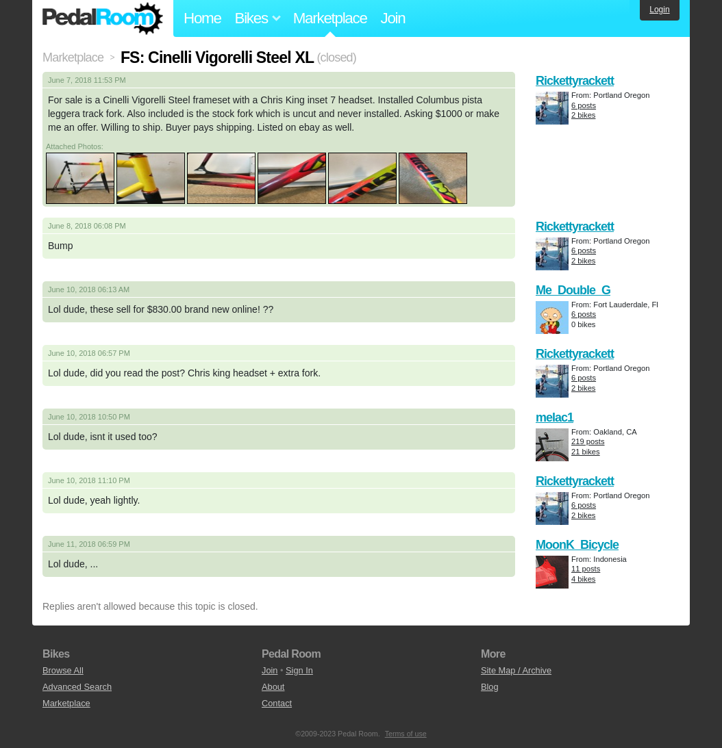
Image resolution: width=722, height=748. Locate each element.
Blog (490, 687)
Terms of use (406, 734)
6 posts (583, 105)
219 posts (588, 441)
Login (659, 9)
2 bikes (583, 115)
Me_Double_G (573, 290)
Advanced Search (77, 687)
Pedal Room (102, 18)
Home (202, 18)
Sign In (299, 670)
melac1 (554, 417)
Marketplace (330, 18)
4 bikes (583, 579)
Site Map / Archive (516, 670)
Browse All (63, 670)
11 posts (585, 569)
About (273, 687)
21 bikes (585, 452)
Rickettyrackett (575, 81)
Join (393, 18)
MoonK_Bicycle (577, 545)
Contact (277, 703)
